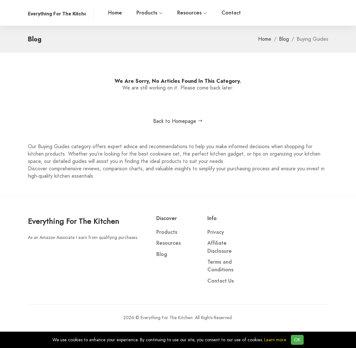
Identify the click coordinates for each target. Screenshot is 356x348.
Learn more (275, 340)
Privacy (215, 232)
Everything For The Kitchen (73, 221)
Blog (284, 39)
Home (115, 12)
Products (149, 12)
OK (297, 340)
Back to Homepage (178, 121)
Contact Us (220, 280)
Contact (231, 12)
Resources (192, 12)
